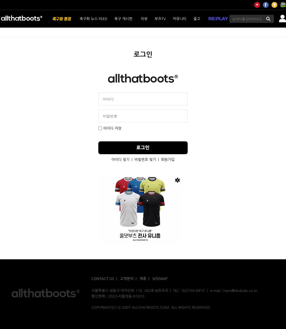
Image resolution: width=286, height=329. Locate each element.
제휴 (143, 278)
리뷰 (144, 19)
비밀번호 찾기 (145, 159)
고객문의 (127, 278)
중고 (197, 19)
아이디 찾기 (120, 159)
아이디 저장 (109, 128)
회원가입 (168, 159)
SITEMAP (159, 278)
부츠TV (160, 19)
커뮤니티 (180, 19)
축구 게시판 (123, 19)
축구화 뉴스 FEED (93, 19)
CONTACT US (102, 278)
